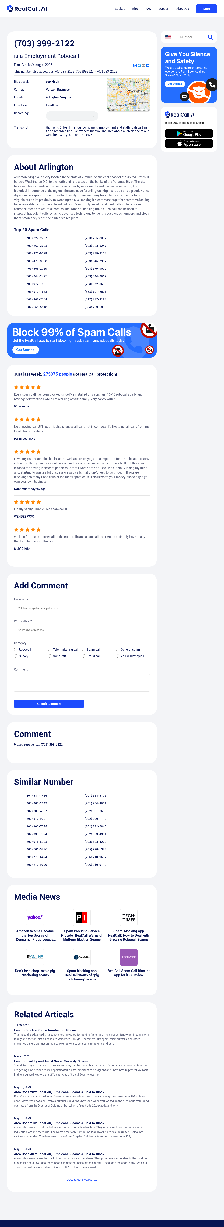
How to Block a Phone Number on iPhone (46, 970)
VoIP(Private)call (132, 619)
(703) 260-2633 (101, 238)
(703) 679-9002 (63, 254)
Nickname (21, 562)
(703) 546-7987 (138, 246)
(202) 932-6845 (63, 774)
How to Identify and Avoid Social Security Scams (51, 1001)
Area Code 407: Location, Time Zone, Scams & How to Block (60, 1095)
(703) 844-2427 (101, 254)
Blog (135, 8)
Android (205, 1180)
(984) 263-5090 (138, 270)
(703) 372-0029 (25, 246)
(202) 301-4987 (25, 766)
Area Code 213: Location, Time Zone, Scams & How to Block (60, 1064)
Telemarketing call (66, 612)
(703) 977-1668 (101, 262)
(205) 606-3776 (101, 782)
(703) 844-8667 (138, 254)
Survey (23, 619)
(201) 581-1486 (25, 758)
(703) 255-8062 (63, 238)
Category (20, 606)
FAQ (148, 8)
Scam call (94, 612)
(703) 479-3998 (101, 246)
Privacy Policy (126, 1186)
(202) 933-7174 (101, 774)
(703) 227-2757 (25, 238)
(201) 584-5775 (63, 758)
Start (206, 8)
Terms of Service (127, 1193)
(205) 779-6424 (25, 790)
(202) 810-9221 (101, 766)
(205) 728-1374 (138, 782)
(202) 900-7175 (25, 774)
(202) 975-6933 (25, 782)
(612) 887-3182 (63, 270)
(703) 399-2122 (63, 246)
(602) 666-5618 (101, 270)
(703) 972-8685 (63, 262)
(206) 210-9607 (63, 790)
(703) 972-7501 (25, 262)
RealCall (122, 1180)
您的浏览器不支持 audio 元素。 (72, 116)
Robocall (25, 612)
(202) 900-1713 (138, 766)
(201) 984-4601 (138, 758)
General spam (130, 612)
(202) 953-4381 (138, 774)
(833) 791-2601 (138, 262)
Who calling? (23, 584)
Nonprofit (59, 619)
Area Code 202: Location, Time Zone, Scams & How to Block (60, 1032)
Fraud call (94, 619)
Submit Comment (49, 666)
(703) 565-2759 (25, 254)
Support (163, 8)
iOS (202, 1186)
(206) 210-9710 (138, 790)
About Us (182, 8)
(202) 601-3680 (63, 766)
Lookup (120, 8)
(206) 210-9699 (101, 790)
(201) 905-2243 (101, 758)
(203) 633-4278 (63, 782)
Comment (21, 632)
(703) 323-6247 (138, 238)
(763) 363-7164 (25, 270)
